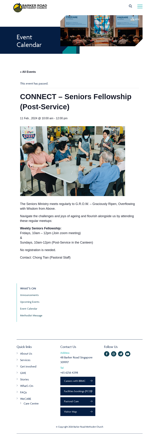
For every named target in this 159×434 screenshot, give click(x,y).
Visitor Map (70, 411)
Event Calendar (28, 308)
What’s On (26, 386)
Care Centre (31, 403)
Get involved (28, 366)
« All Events (28, 71)
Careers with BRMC (75, 380)
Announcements (29, 295)
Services (25, 360)
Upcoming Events (29, 301)
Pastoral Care (71, 401)
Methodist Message (31, 315)
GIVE (23, 373)
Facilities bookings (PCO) (78, 391)
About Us (26, 353)
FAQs (23, 392)
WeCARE (25, 398)
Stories (24, 379)
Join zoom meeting (66, 233)
